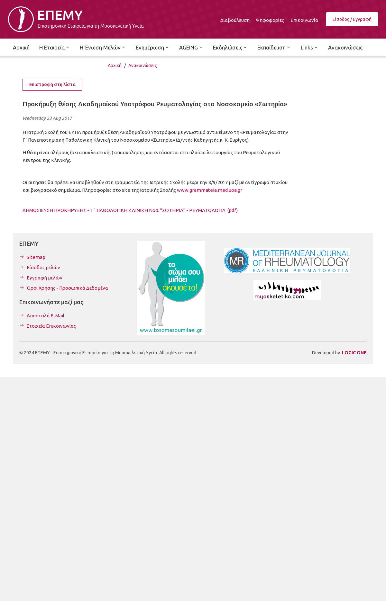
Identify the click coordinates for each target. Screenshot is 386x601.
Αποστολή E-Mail (45, 315)
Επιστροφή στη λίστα (52, 84)
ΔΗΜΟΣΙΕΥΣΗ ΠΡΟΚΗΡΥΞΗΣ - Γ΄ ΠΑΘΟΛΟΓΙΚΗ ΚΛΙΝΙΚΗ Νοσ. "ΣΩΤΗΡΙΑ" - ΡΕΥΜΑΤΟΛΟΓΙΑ (130, 210)
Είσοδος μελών (43, 267)
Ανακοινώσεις (142, 65)
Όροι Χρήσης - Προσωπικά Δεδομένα (67, 288)
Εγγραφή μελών (44, 277)
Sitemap (36, 257)
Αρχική (115, 65)
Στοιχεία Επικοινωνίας (51, 326)
